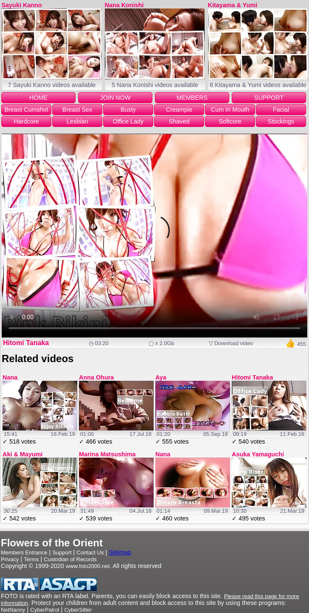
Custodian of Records (70, 559)
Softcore (230, 121)
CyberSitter (78, 610)
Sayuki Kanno (22, 5)
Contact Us (90, 552)
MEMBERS (192, 97)
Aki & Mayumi (22, 454)
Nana (10, 377)
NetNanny (13, 610)
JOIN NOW (115, 97)
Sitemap (120, 552)
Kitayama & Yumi (233, 5)
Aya (160, 377)
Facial (281, 109)
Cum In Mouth (230, 109)
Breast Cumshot (26, 109)
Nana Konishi (124, 5)
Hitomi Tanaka (26, 342)
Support (61, 552)
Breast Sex (77, 109)
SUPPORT (269, 97)
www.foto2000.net (88, 566)
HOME (38, 97)
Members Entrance (24, 552)
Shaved (179, 121)
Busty (128, 109)
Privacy (10, 559)
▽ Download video (231, 343)
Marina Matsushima (107, 454)
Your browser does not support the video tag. (154, 235)
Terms (31, 559)
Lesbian (77, 121)
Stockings (281, 121)
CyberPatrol (44, 610)
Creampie (179, 109)
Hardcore (26, 121)
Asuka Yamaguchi (258, 454)
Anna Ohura (96, 377)
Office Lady (128, 121)
